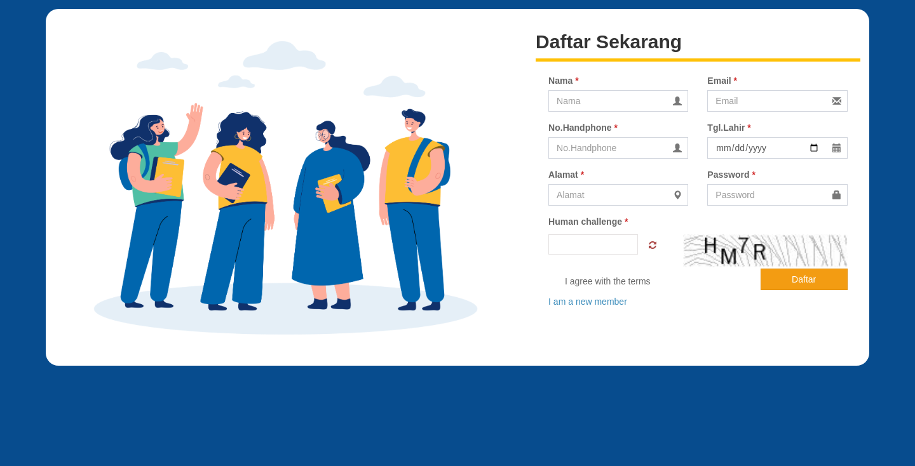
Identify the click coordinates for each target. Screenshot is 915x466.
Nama (563, 81)
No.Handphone (583, 128)
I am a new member (587, 301)
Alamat (566, 175)
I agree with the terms (599, 282)
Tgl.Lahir (728, 128)
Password (731, 175)
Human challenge (588, 221)
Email (722, 81)
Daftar (804, 279)
